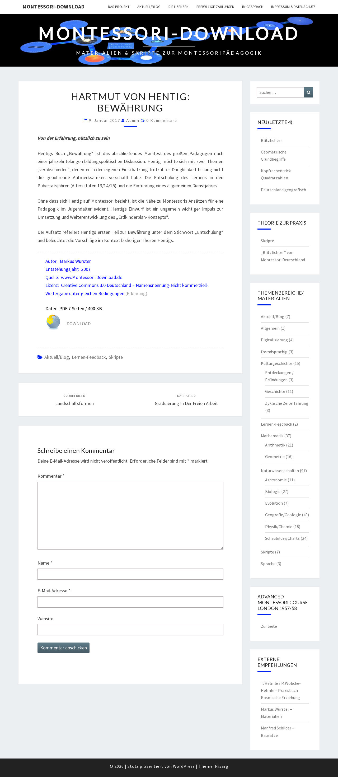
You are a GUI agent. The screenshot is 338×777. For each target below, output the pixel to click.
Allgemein (270, 328)
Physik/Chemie (278, 526)
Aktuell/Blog (149, 6)
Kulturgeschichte (276, 363)
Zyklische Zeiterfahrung (286, 403)
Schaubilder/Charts (282, 538)
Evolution (274, 503)
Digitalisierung (274, 339)
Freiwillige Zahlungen (215, 6)
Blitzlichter (271, 140)
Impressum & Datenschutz (293, 6)
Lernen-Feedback (89, 357)
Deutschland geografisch (283, 189)
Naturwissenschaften (280, 470)
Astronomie (276, 479)
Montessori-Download (53, 6)
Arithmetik (275, 445)
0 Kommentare (161, 120)
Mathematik (272, 435)
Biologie (272, 491)
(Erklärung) (136, 293)
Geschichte (275, 391)
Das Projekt (118, 6)
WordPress (184, 766)
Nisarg (221, 766)
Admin (132, 120)
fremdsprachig (274, 351)
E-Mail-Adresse (54, 591)
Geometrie (275, 456)
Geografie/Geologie (283, 514)
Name (45, 563)
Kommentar (51, 476)
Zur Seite (269, 626)
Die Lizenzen (178, 6)
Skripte (116, 357)
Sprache (268, 563)
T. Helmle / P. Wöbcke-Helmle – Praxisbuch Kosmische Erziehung (281, 690)
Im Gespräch (252, 6)
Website (45, 619)
